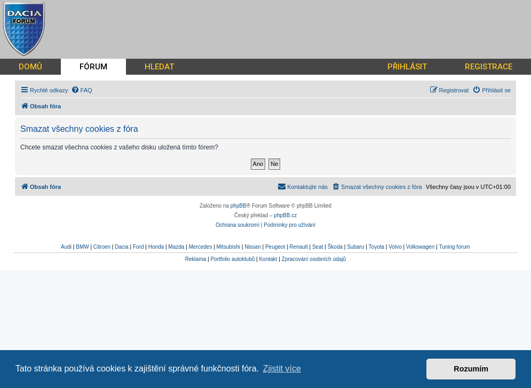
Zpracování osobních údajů (314, 259)
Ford (138, 247)
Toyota (376, 247)
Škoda (335, 247)
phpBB (239, 206)
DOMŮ (30, 67)
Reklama (195, 259)
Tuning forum (454, 247)
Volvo (395, 247)
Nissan (252, 247)
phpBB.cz (285, 215)
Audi (66, 247)
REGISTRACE (488, 67)
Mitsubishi (228, 247)
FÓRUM (93, 67)
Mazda (176, 247)
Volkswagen (420, 247)
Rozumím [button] (471, 369)
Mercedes (200, 247)
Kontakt (268, 259)
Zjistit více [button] (282, 368)
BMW (82, 247)
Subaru (355, 247)
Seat (317, 247)
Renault (298, 247)
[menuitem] (81, 90)
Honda (156, 247)
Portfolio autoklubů (232, 259)
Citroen (101, 247)
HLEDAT (159, 67)
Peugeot (275, 247)
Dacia (122, 247)
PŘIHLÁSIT (407, 67)
